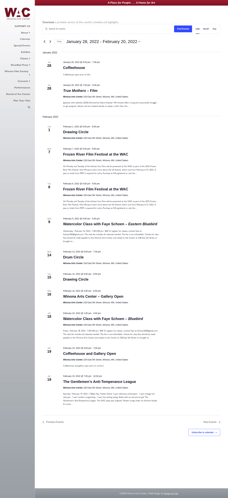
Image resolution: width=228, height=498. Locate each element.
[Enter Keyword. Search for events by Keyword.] (108, 29)
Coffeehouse (74, 68)
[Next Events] (50, 41)
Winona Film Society (16, 71)
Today (59, 41)
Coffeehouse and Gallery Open (89, 354)
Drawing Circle (75, 132)
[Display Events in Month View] (206, 29)
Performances (22, 87)
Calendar (25, 39)
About (24, 32)
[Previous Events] (44, 41)
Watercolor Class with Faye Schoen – (110, 224)
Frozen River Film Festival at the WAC (95, 154)
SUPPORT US (22, 26)
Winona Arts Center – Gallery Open (93, 296)
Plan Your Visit (21, 100)
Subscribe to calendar (203, 432)
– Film (80, 91)
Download (48, 22)
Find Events (183, 29)
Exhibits (25, 52)
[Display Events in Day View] (214, 29)
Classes (24, 58)
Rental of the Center (18, 94)
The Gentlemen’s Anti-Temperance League (99, 382)
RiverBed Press (19, 65)
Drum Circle (73, 257)
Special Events (22, 45)
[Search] (29, 107)
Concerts (23, 81)
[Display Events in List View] (197, 29)
